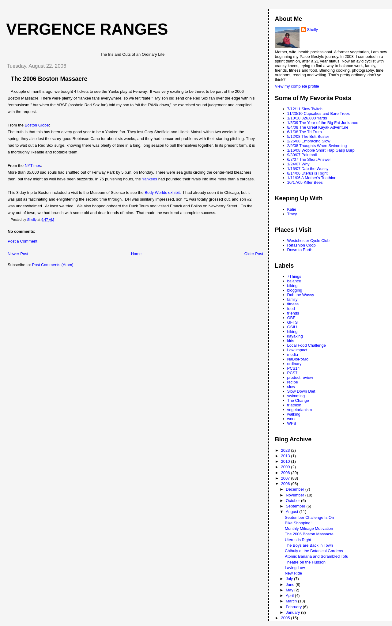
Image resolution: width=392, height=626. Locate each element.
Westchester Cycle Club (308, 240)
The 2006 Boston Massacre (309, 534)
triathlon (294, 405)
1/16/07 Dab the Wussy (308, 168)
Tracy (292, 214)
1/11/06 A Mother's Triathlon (312, 177)
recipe (292, 382)
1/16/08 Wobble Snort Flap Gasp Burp (321, 150)
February (294, 607)
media (292, 354)
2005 (286, 618)
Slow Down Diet (301, 391)
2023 (286, 450)
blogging (294, 290)
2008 (286, 472)
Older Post (253, 253)
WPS (291, 423)
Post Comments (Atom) (53, 264)
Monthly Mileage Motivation (309, 528)
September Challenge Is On (309, 517)
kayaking (295, 336)
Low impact (297, 350)
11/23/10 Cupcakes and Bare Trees (318, 113)
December (295, 489)
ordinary (294, 363)
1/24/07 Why (298, 164)
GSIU (292, 327)
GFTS (292, 322)
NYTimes (33, 165)
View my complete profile (297, 86)
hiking (292, 331)
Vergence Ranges (87, 29)
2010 (286, 461)
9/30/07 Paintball (302, 155)
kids (290, 340)
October (293, 500)
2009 (286, 467)
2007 (286, 478)
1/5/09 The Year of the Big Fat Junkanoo (323, 122)
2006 (286, 483)
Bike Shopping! (298, 523)
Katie (291, 209)
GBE (291, 317)
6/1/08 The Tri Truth (304, 132)
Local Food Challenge (306, 345)
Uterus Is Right (298, 539)
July (290, 578)
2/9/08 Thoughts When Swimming (317, 145)
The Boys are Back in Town (309, 545)
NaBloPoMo (297, 359)
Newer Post (18, 253)
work (291, 419)
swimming (296, 396)
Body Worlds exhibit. (163, 192)
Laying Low (295, 567)
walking (293, 414)
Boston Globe (37, 125)
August (292, 511)
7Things (294, 276)
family (292, 299)
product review (300, 377)
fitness (293, 304)
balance (294, 281)
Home (136, 253)
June (291, 584)
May (290, 590)
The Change (298, 400)
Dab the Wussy (300, 294)
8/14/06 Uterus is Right (307, 173)
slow (291, 386)
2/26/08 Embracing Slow (308, 141)
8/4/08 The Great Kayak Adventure (318, 127)
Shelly (312, 29)
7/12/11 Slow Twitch (304, 109)
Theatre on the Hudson (305, 562)
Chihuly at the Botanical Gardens (314, 551)
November (295, 495)
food (291, 308)
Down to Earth (299, 249)
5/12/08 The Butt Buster (308, 136)
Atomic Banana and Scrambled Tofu (316, 556)
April (290, 595)
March (292, 601)
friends (293, 313)
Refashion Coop (301, 245)
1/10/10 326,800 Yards (307, 118)
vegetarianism (299, 409)
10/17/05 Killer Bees (305, 182)
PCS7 (292, 373)
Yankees (149, 179)
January (293, 612)
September (296, 506)
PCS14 (293, 368)
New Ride (293, 573)
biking (292, 285)
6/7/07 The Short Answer (309, 159)
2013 (286, 456)
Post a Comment (22, 241)
